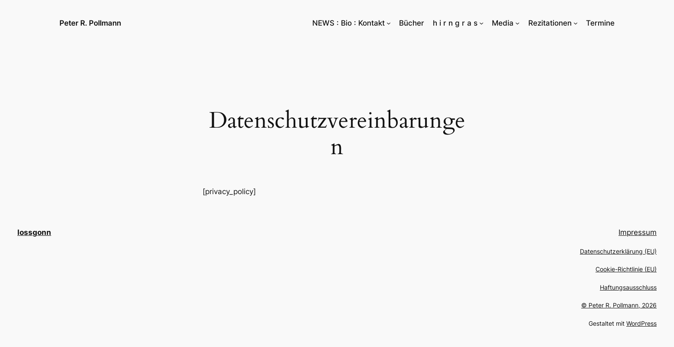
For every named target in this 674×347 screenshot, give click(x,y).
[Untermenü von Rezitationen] (575, 23)
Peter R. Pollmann (90, 23)
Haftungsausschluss (628, 287)
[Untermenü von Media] (517, 23)
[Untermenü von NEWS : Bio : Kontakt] (388, 23)
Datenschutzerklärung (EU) (618, 251)
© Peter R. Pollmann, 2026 (619, 305)
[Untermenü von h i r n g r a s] (481, 23)
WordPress (641, 323)
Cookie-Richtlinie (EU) (626, 269)
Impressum (637, 232)
